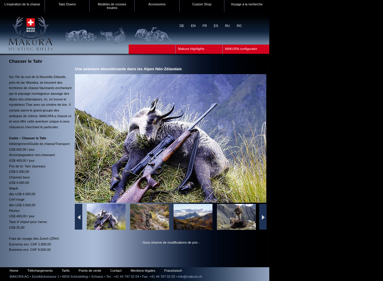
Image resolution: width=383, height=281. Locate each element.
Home (14, 270)
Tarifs (65, 270)
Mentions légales (142, 270)
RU (227, 26)
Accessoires (156, 4)
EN (193, 26)
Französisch (173, 270)
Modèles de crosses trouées (112, 6)
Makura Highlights (191, 49)
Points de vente (90, 270)
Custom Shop (202, 4)
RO (239, 26)
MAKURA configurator (241, 49)
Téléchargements (40, 270)
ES (216, 26)
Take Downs (67, 4)
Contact (115, 270)
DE (182, 26)
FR (205, 26)
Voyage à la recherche (246, 4)
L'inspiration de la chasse (22, 4)
